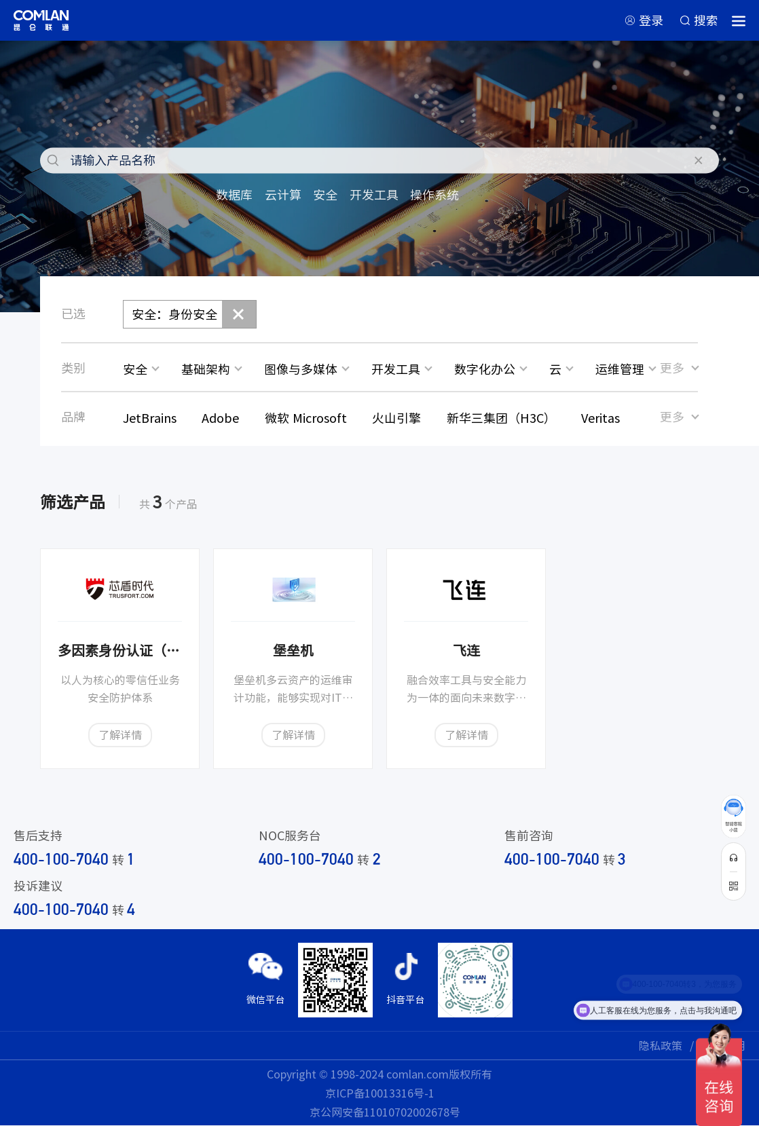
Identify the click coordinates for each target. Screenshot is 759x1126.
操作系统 (434, 195)
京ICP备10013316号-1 (379, 1093)
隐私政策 (660, 1045)
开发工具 (374, 195)
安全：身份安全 (174, 314)
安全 (325, 195)
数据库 (234, 195)
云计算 (283, 195)
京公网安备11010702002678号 (385, 1112)
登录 (651, 20)
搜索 (706, 20)
